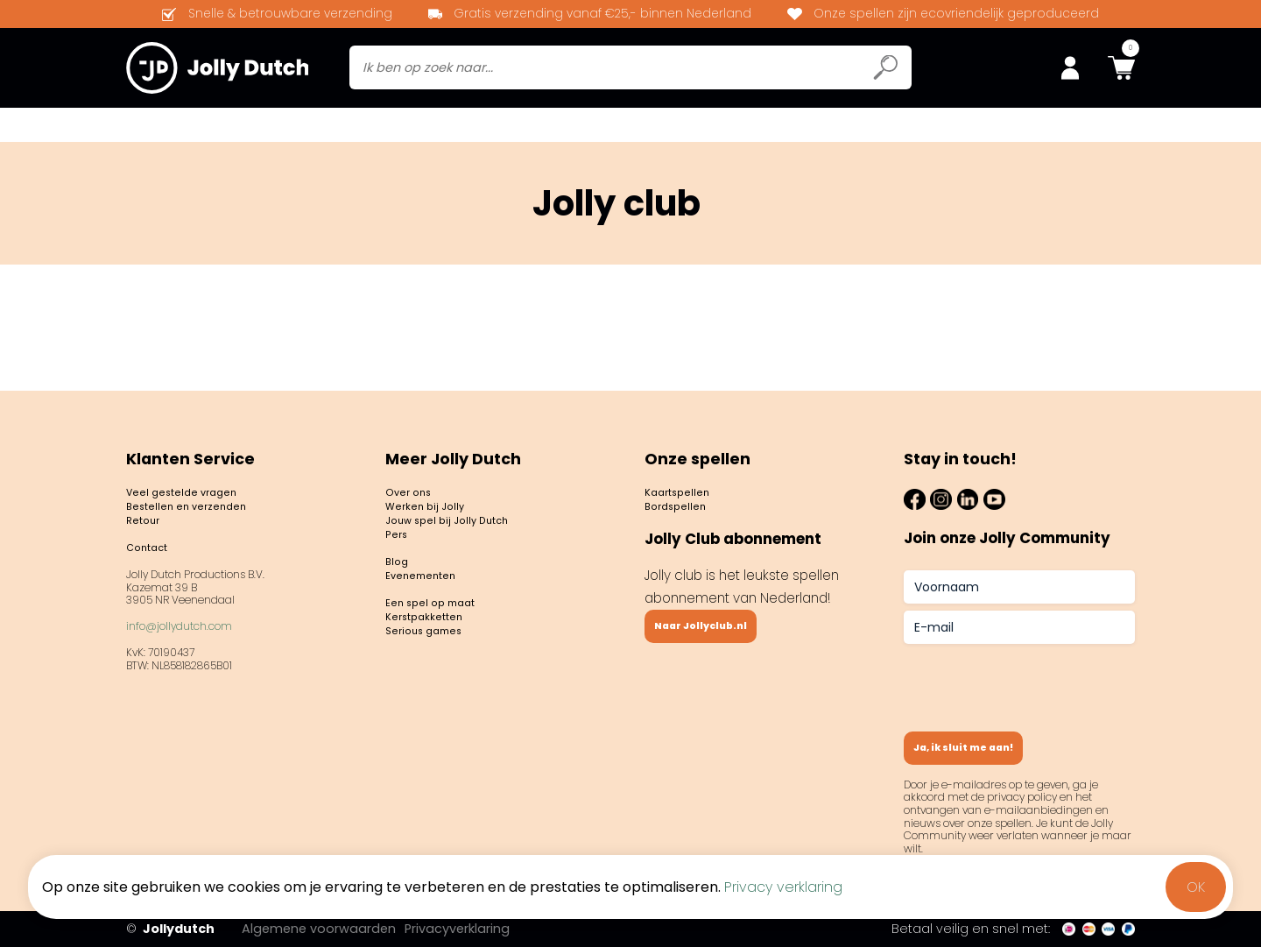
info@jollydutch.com (179, 631)
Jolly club (415, 130)
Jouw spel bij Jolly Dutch (464, 516)
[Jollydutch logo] (217, 71)
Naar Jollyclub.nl (720, 626)
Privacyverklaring (486, 928)
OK (1196, 887)
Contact (990, 130)
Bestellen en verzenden (203, 496)
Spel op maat (1089, 130)
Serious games (434, 664)
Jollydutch (170, 929)
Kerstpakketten (436, 644)
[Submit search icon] (885, 71)
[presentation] (1037, 674)
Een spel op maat (442, 624)
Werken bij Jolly (434, 496)
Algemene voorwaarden (344, 928)
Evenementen (891, 130)
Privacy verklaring (783, 887)
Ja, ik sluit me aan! (985, 743)
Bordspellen (176, 130)
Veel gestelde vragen (197, 476)
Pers (399, 536)
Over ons (414, 476)
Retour (148, 516)
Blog (807, 130)
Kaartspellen (300, 130)
